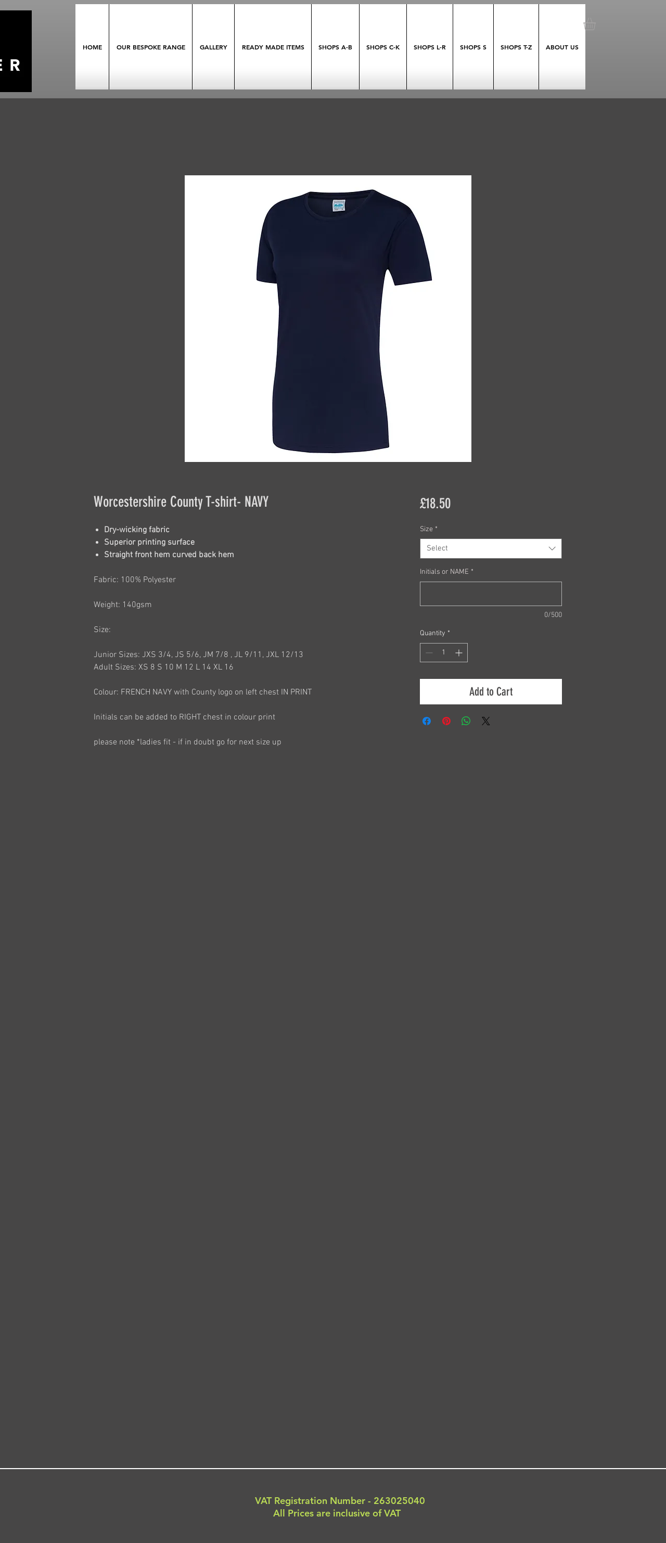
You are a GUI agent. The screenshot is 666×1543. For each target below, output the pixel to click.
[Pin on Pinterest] (446, 721)
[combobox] (491, 548)
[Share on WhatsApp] (466, 721)
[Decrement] (427, 653)
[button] (596, 24)
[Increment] (459, 653)
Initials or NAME (446, 572)
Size (429, 529)
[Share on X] (486, 721)
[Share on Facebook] (426, 721)
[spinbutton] (443, 653)
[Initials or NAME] (490, 593)
